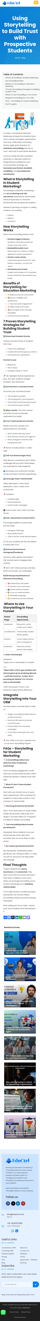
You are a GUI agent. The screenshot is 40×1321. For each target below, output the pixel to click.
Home (17, 58)
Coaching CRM (7, 1251)
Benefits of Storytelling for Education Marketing (19, 85)
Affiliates (23, 1254)
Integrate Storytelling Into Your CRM (19, 98)
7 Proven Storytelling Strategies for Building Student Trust (22, 90)
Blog (23, 58)
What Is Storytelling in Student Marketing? (21, 78)
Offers (22, 1257)
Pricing (4, 1257)
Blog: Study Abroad (9, 1294)
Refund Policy (26, 1312)
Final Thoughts (11, 104)
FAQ (3, 1260)
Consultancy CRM (9, 1248)
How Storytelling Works (14, 81)
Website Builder (8, 1254)
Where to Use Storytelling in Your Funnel (21, 95)
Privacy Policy (14, 1312)
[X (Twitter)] (13, 1203)
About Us (23, 1248)
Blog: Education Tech (26, 1294)
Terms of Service (20, 1317)
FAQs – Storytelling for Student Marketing (21, 101)
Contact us (24, 1251)
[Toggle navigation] (36, 2)
